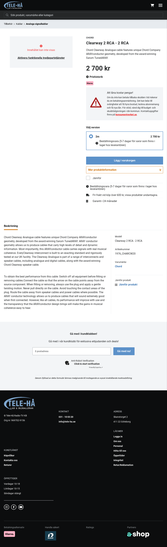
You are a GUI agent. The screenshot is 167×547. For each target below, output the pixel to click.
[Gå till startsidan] (13, 5)
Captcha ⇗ (96, 367)
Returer (8, 465)
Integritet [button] (118, 460)
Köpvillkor (9, 455)
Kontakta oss (10, 460)
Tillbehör (8, 24)
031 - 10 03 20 (66, 417)
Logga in (118, 436)
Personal (118, 446)
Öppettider (119, 455)
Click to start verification (87, 364)
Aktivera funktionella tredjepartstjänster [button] (41, 57)
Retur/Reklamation (123, 465)
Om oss (117, 441)
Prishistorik (94, 76)
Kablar (19, 24)
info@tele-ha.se (67, 421)
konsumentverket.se (126, 114)
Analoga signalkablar (37, 24)
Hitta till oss (120, 450)
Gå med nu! (124, 351)
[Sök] (83, 15)
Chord (118, 266)
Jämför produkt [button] (126, 284)
